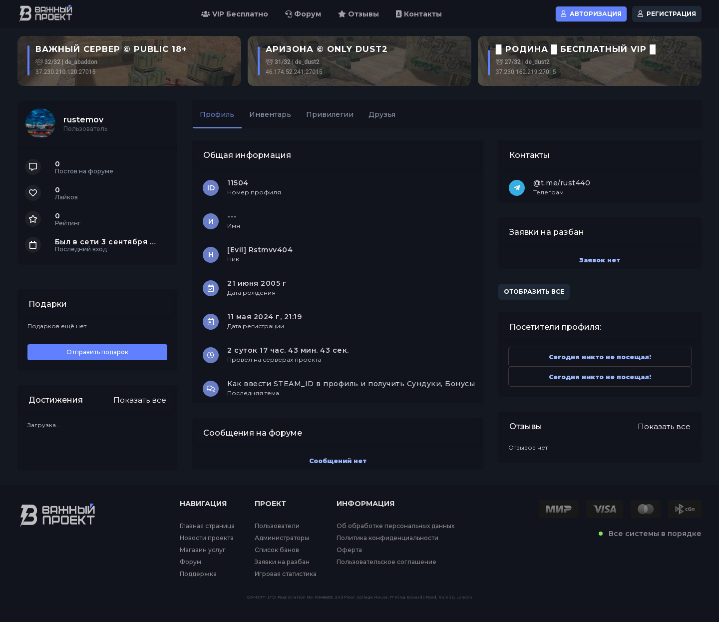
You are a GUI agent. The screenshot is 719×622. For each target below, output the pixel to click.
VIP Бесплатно (234, 13)
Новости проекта (207, 538)
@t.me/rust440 (562, 182)
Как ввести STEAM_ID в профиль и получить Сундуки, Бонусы (351, 383)
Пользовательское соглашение (386, 562)
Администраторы (282, 538)
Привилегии (330, 114)
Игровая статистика (286, 574)
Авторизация (591, 13)
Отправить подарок (97, 352)
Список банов (277, 550)
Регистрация (667, 13)
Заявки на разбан (282, 562)
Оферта (349, 550)
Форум (303, 13)
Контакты (419, 13)
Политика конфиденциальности (387, 538)
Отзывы (358, 13)
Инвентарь (270, 114)
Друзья (381, 114)
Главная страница (207, 526)
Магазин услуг (203, 550)
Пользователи (277, 526)
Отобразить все (534, 291)
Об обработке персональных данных (395, 526)
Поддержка (198, 574)
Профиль (217, 114)
